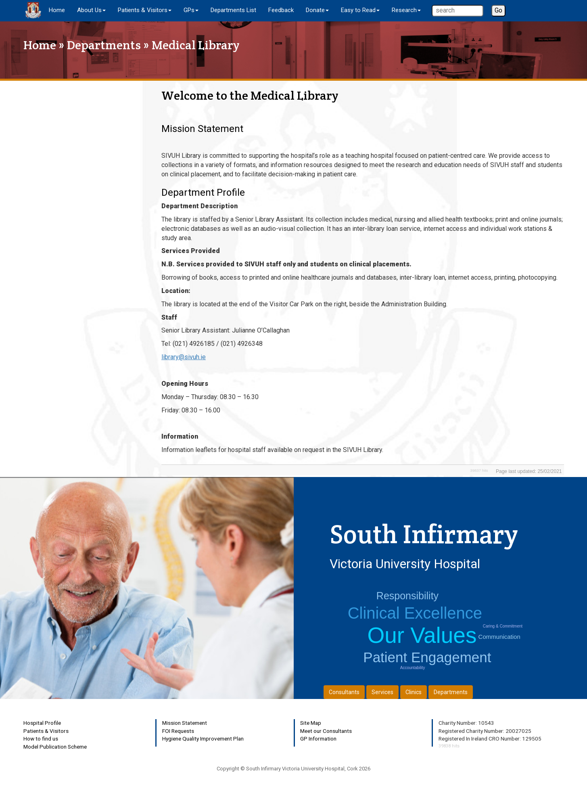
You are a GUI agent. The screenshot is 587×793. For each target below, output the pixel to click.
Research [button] (406, 10)
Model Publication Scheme (55, 746)
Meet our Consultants (326, 731)
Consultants (344, 692)
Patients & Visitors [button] (144, 10)
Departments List (233, 10)
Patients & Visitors (46, 731)
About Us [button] (91, 10)
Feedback (281, 10)
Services (382, 692)
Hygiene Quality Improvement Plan (203, 738)
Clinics (413, 692)
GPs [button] (191, 10)
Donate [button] (317, 10)
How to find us (40, 738)
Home (57, 10)
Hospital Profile (42, 723)
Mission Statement (184, 723)
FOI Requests (178, 731)
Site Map (310, 723)
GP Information (318, 738)
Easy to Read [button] (360, 10)
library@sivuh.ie (183, 357)
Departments (104, 45)
